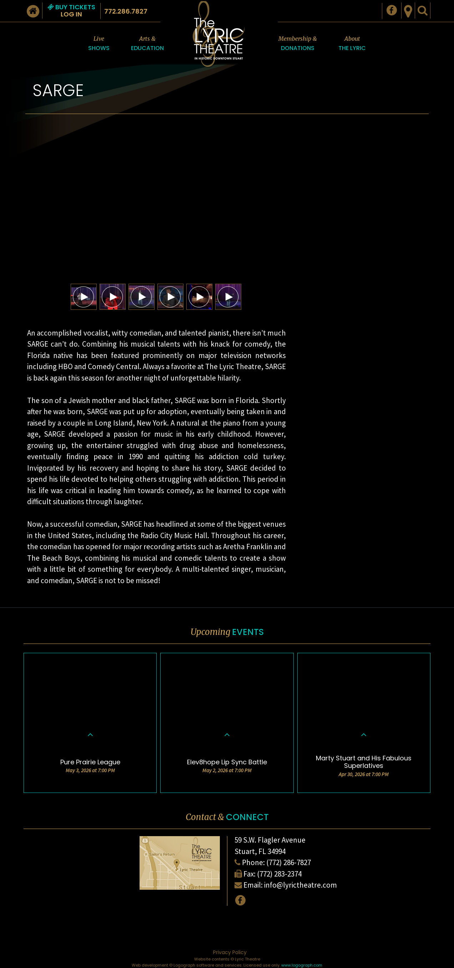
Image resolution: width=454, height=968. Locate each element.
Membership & (297, 44)
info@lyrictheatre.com (300, 885)
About (352, 44)
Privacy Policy (230, 952)
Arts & (147, 44)
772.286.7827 (125, 11)
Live (99, 44)
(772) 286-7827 (288, 862)
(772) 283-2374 (279, 874)
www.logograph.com (301, 965)
